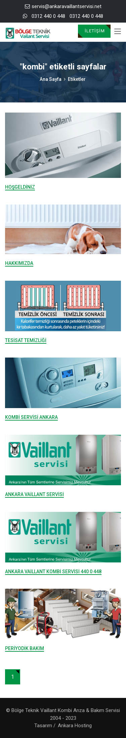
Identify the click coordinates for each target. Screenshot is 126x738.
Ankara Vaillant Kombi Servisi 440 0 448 (53, 571)
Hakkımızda (19, 263)
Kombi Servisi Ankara (31, 417)
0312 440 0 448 (48, 16)
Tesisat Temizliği (25, 340)
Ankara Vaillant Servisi (34, 494)
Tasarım (43, 725)
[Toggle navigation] (117, 32)
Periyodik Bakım (24, 648)
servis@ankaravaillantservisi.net (63, 6)
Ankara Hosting (75, 725)
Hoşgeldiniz (20, 187)
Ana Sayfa (50, 79)
